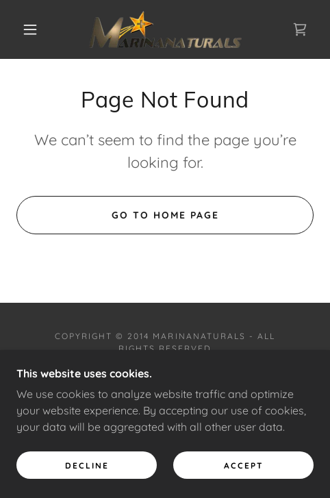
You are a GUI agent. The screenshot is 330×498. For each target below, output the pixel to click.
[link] (165, 29)
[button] (31, 29)
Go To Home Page (165, 215)
